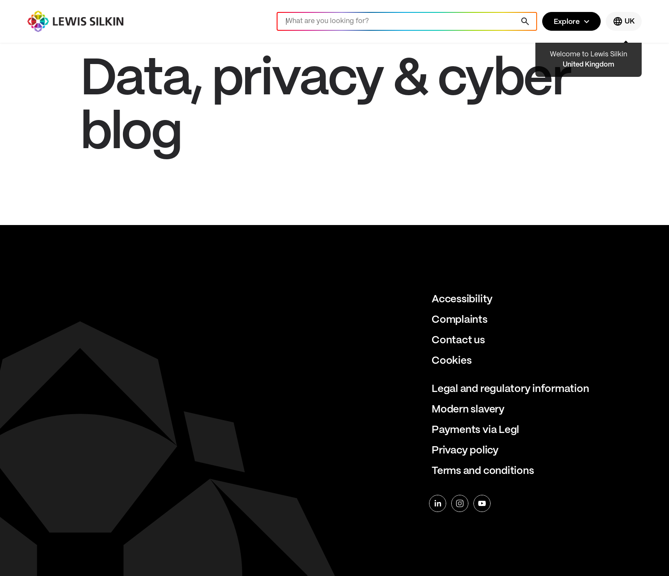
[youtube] (482, 503)
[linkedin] (437, 503)
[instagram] (460, 503)
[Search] (407, 21)
